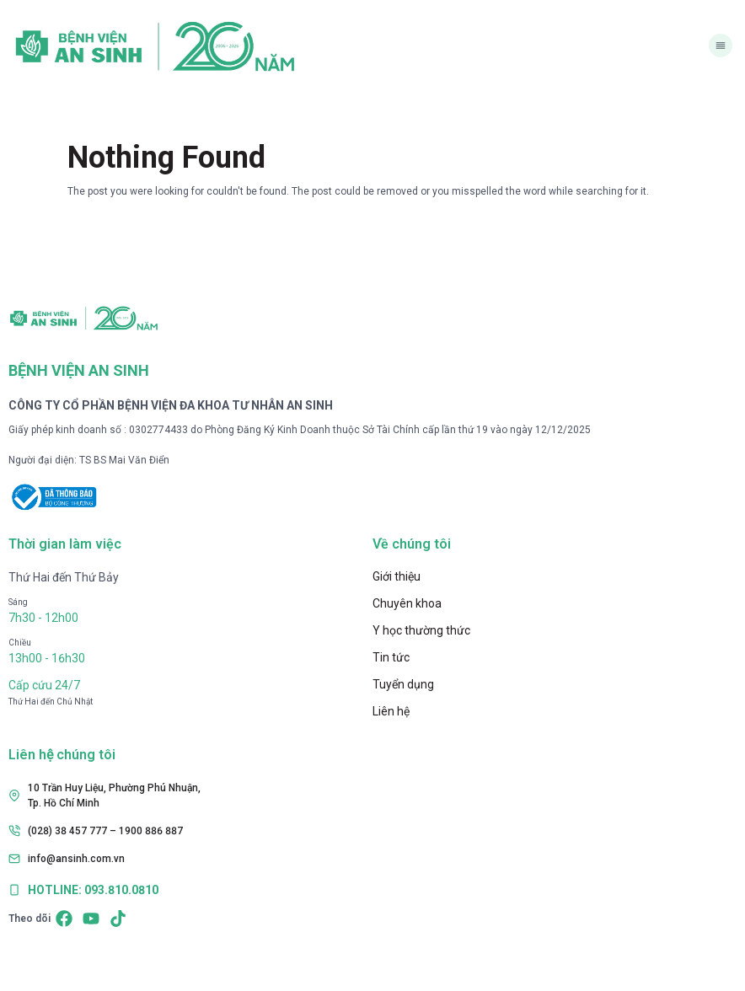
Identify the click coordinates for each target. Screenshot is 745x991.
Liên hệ (391, 711)
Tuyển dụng (403, 684)
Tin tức (391, 657)
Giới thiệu (396, 576)
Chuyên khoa (407, 603)
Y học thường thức (421, 630)
